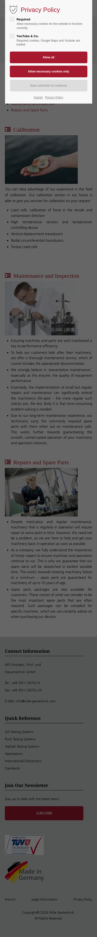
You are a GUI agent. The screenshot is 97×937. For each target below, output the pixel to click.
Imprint (38, 97)
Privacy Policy (54, 97)
